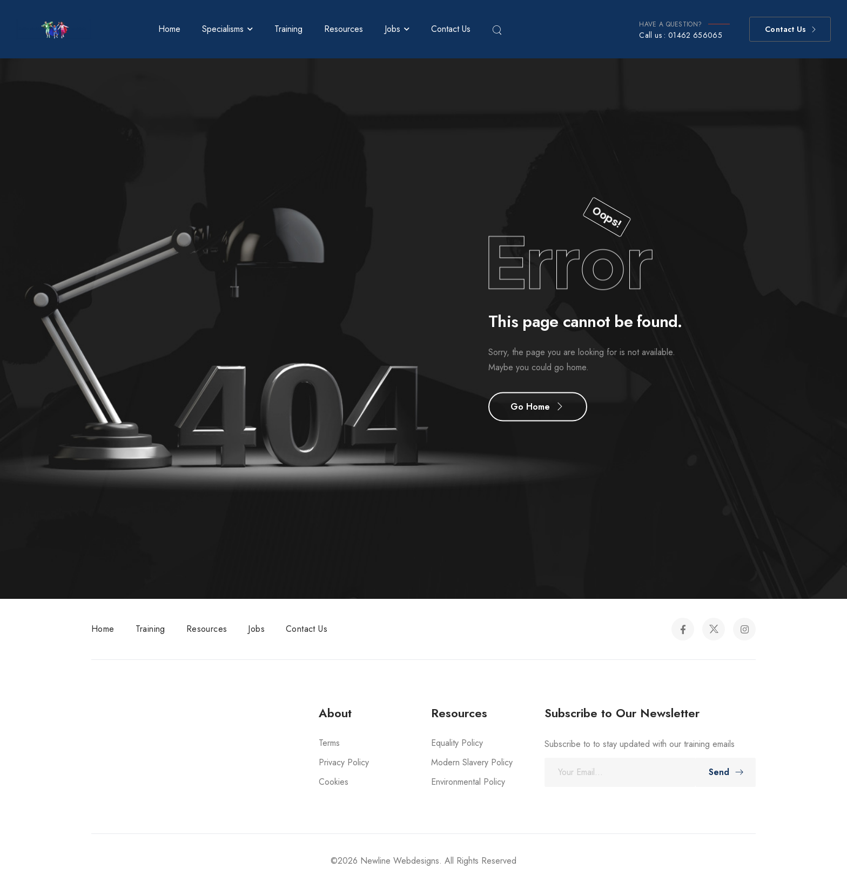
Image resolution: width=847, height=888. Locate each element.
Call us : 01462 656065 (680, 35)
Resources (343, 29)
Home (169, 29)
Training (288, 29)
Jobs (392, 29)
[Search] (498, 29)
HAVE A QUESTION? (670, 24)
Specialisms (223, 29)
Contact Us (450, 29)
